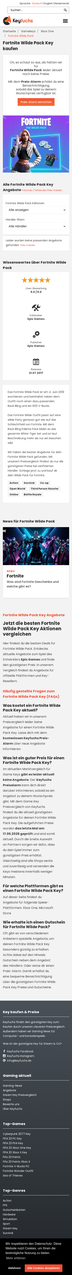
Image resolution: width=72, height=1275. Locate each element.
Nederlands (61, 3)
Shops (7, 1099)
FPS (5, 1205)
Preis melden (27, 245)
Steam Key (10, 1228)
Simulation (10, 1219)
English (48, 3)
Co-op (44, 483)
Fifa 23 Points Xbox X (16, 1162)
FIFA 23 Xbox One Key (17, 1148)
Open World (17, 488)
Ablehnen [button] (14, 1268)
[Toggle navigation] (65, 20)
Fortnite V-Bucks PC (16, 1166)
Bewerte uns (11, 1104)
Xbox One (47, 31)
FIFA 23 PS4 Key (13, 1143)
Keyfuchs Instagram (18, 1056)
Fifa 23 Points (11, 1157)
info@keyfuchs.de (17, 1061)
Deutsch (37, 3)
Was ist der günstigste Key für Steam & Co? (32, 1044)
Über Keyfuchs (12, 1109)
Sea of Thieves (13, 1175)
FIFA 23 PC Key (12, 1138)
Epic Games (36, 319)
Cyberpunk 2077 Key (17, 1134)
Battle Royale (32, 494)
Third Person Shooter (45, 488)
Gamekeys (28, 31)
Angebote (9, 1090)
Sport (6, 1224)
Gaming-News (12, 1086)
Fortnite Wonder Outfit (18, 1171)
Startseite (9, 31)
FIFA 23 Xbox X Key (15, 1152)
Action (14, 483)
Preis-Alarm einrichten (36, 102)
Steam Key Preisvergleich (20, 1095)
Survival (29, 483)
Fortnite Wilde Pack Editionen (25, 203)
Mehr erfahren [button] (16, 1258)
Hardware (9, 1214)
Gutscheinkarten (14, 1210)
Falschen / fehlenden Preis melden (42, 190)
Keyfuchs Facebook (18, 1051)
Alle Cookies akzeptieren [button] (43, 1268)
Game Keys (11, 774)
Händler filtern (15, 220)
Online (14, 494)
